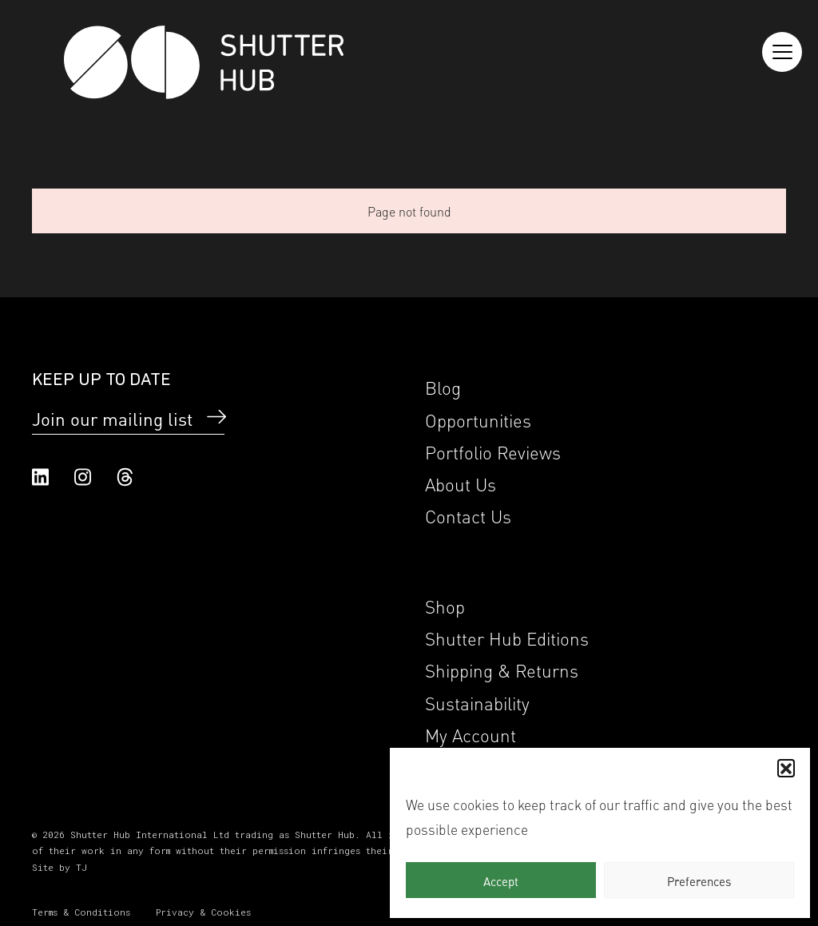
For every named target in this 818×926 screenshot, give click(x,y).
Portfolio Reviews (493, 451)
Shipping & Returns (501, 669)
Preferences (699, 880)
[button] (786, 768)
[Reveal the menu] (782, 52)
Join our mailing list (112, 417)
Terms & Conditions (81, 912)
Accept (500, 880)
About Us (460, 483)
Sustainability (477, 702)
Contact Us (468, 515)
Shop (445, 605)
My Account (470, 734)
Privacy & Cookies (203, 912)
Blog (443, 386)
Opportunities (478, 419)
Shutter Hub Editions (507, 637)
